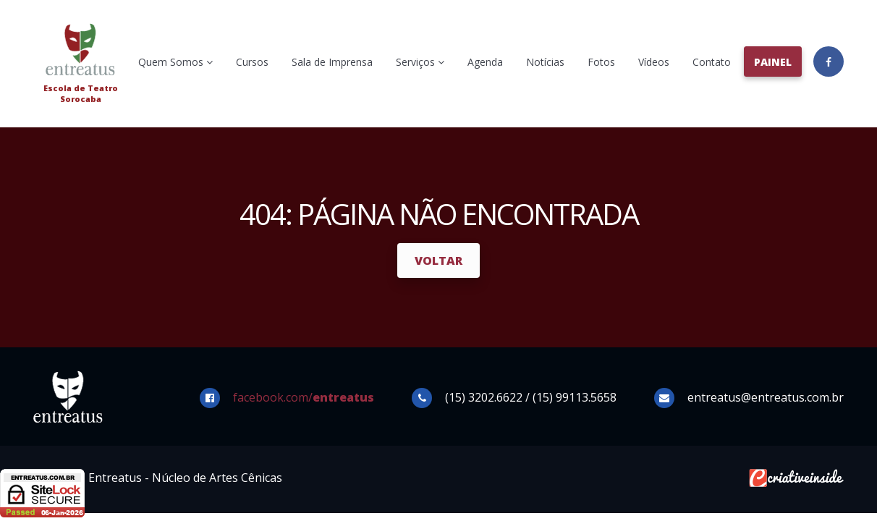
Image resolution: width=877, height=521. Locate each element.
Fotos (601, 62)
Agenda (485, 62)
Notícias (545, 62)
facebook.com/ (303, 397)
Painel (773, 62)
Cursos (252, 62)
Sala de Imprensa (332, 62)
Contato (711, 62)
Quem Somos (175, 62)
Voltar (438, 260)
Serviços (420, 62)
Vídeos (653, 62)
